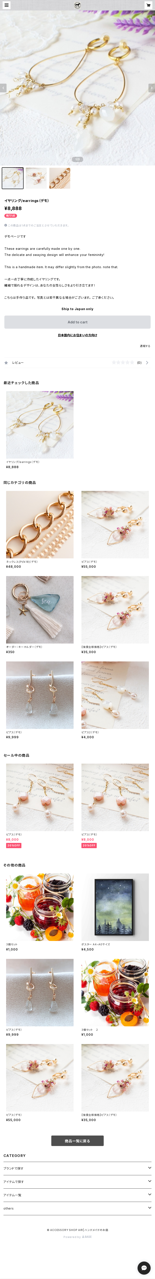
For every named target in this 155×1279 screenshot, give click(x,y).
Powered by (77, 1237)
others (8, 1208)
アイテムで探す (13, 1182)
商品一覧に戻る (77, 1141)
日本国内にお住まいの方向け (77, 335)
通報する (145, 346)
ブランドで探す (13, 1168)
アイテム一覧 (12, 1195)
